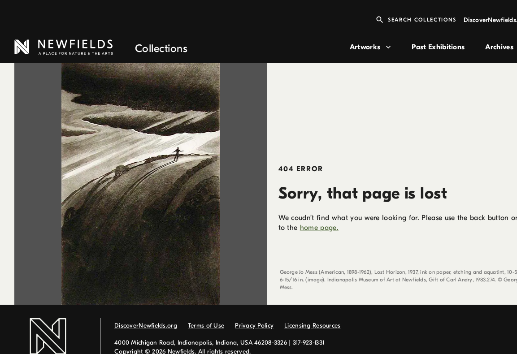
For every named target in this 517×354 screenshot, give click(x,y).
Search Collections (415, 19)
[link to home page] (178, 47)
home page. (319, 228)
